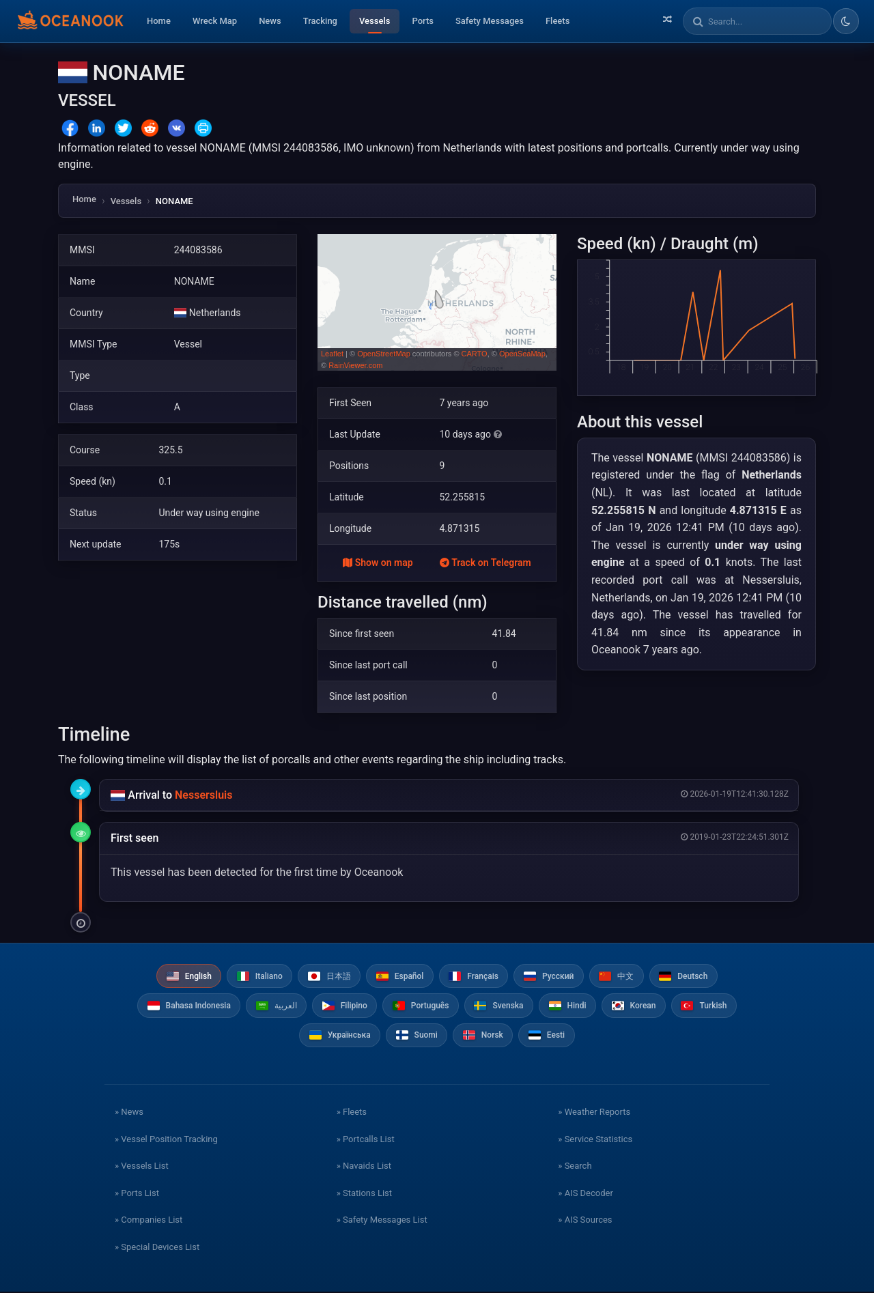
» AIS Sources (585, 1221)
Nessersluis (203, 794)
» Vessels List (142, 1167)
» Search (574, 1167)
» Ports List (137, 1194)
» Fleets (352, 1113)
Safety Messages (489, 21)
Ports (423, 21)
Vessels (374, 21)
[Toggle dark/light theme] (846, 21)
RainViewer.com (355, 365)
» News (129, 1113)
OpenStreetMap (383, 354)
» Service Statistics (595, 1140)
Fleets (557, 21)
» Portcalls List (366, 1140)
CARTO (475, 354)
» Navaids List (364, 1167)
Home (159, 21)
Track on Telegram (485, 562)
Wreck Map (215, 21)
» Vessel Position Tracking (166, 1140)
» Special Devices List (157, 1247)
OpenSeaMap (522, 354)
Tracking (320, 21)
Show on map (377, 562)
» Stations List (364, 1194)
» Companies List (148, 1221)
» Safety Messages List (382, 1221)
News (270, 21)
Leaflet (332, 354)
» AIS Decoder (585, 1194)
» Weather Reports (594, 1113)
